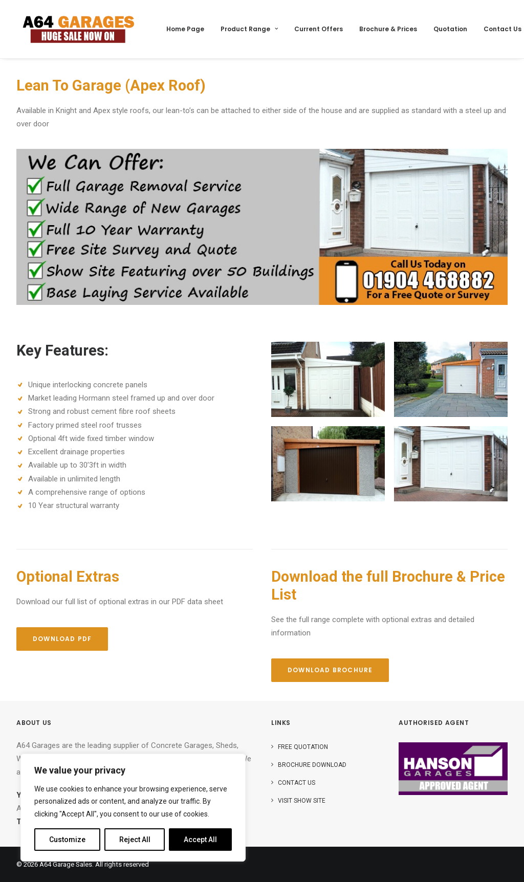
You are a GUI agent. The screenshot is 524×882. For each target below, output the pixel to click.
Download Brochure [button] (330, 670)
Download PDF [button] (62, 638)
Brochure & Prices (388, 29)
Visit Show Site (301, 800)
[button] (328, 379)
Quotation (450, 29)
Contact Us (502, 29)
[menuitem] (185, 29)
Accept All (200, 839)
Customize (67, 839)
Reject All (134, 839)
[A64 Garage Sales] (78, 29)
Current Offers (318, 29)
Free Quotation (303, 747)
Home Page (185, 29)
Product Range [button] (249, 29)
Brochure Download (312, 764)
